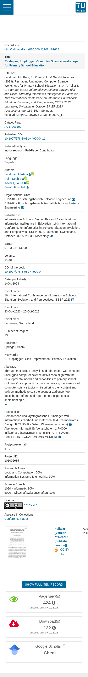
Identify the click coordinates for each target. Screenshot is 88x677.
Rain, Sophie (12, 178)
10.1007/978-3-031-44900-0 (22, 271)
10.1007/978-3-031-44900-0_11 (24, 138)
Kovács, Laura (13, 183)
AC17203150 (12, 126)
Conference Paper (16, 518)
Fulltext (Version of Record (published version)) (62, 537)
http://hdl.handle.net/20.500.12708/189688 (31, 49)
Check (50, 652)
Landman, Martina (16, 174)
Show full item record (44, 584)
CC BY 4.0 (20, 505)
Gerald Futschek (15, 187)
